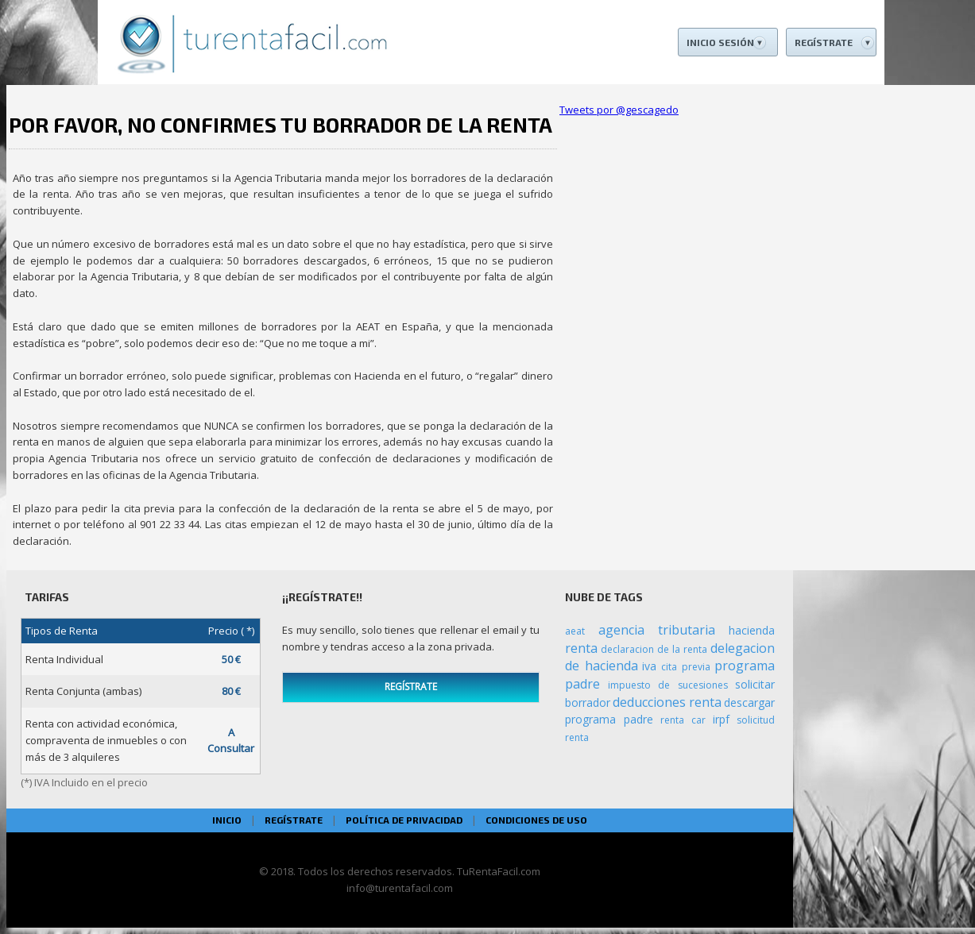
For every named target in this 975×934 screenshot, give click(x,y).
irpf (721, 719)
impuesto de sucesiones (668, 685)
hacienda (752, 630)
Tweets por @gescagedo (619, 109)
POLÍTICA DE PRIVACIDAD (404, 819)
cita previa (685, 666)
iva (649, 665)
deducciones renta (667, 702)
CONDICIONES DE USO (536, 819)
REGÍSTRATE (411, 686)
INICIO (227, 819)
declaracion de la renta (654, 649)
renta (581, 648)
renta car (683, 720)
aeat (575, 631)
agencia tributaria (657, 630)
